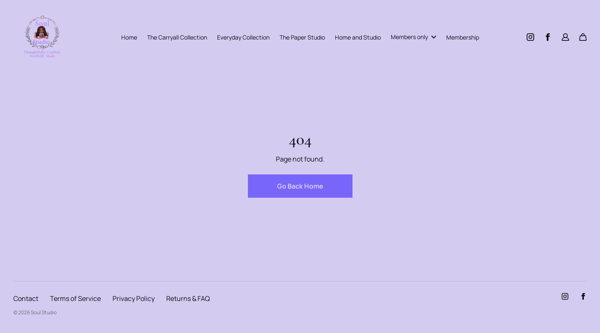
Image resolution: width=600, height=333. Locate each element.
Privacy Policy (133, 298)
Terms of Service (75, 298)
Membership (462, 37)
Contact (25, 298)
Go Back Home (300, 186)
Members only (413, 37)
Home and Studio (358, 37)
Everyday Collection (243, 37)
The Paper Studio (302, 37)
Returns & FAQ (188, 298)
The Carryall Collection (177, 37)
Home (129, 37)
